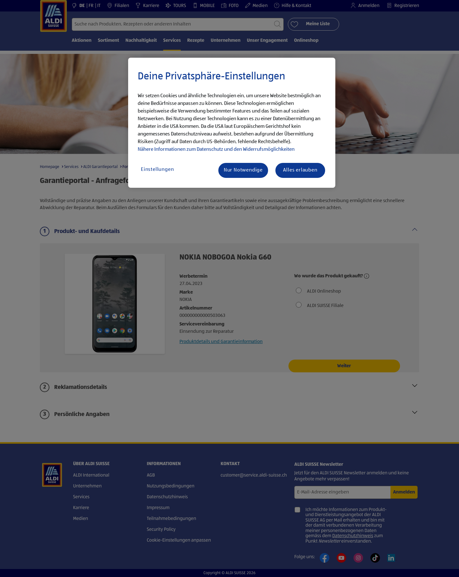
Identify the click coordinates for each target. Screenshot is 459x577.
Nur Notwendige (243, 170)
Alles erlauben (300, 170)
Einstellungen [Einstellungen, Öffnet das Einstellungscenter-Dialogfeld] (157, 169)
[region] (231, 123)
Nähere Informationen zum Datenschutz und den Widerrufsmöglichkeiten (216, 149)
